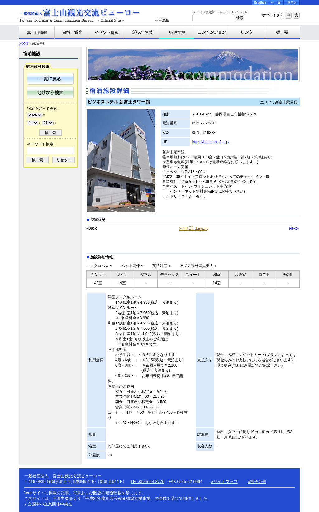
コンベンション (211, 32)
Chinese (276, 2)
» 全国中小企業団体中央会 (48, 504)
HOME (162, 20)
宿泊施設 (177, 32)
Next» (294, 228)
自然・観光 (72, 32)
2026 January (193, 229)
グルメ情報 (142, 32)
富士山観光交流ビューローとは (281, 32)
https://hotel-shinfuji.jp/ (210, 142)
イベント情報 (106, 32)
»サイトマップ (224, 481)
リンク (246, 32)
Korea (292, 2)
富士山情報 (37, 32)
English (260, 2)
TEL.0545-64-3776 (147, 481)
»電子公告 (257, 481)
